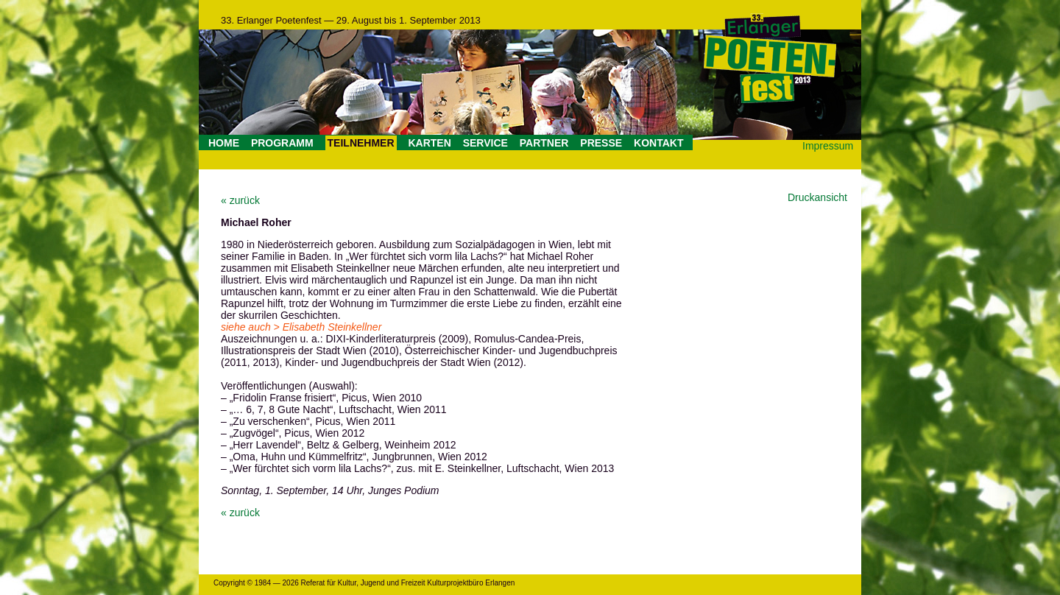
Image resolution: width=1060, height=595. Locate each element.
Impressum (827, 146)
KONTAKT (658, 143)
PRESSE (601, 143)
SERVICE (485, 143)
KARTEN (429, 143)
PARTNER (544, 143)
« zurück (240, 200)
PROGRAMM (282, 143)
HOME (223, 143)
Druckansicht (817, 197)
